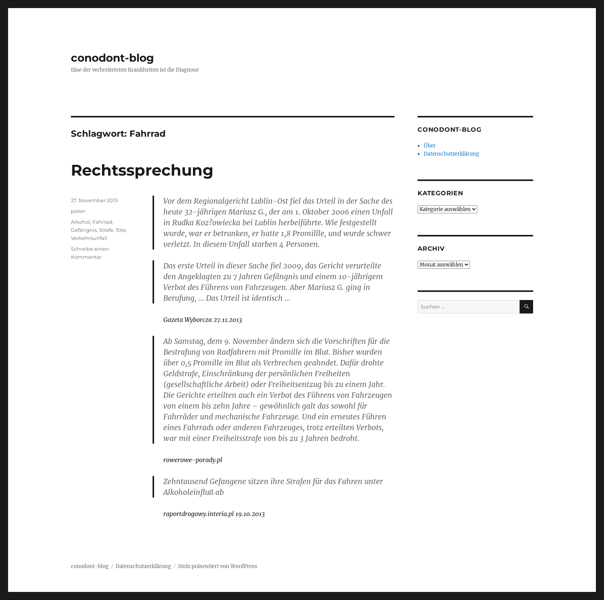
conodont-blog (112, 57)
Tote (121, 230)
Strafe (106, 230)
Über (430, 145)
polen (78, 211)
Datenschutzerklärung (451, 154)
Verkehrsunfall (89, 238)
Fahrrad (102, 222)
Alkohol (80, 222)
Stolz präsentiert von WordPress (217, 566)
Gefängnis (84, 230)
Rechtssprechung (142, 170)
